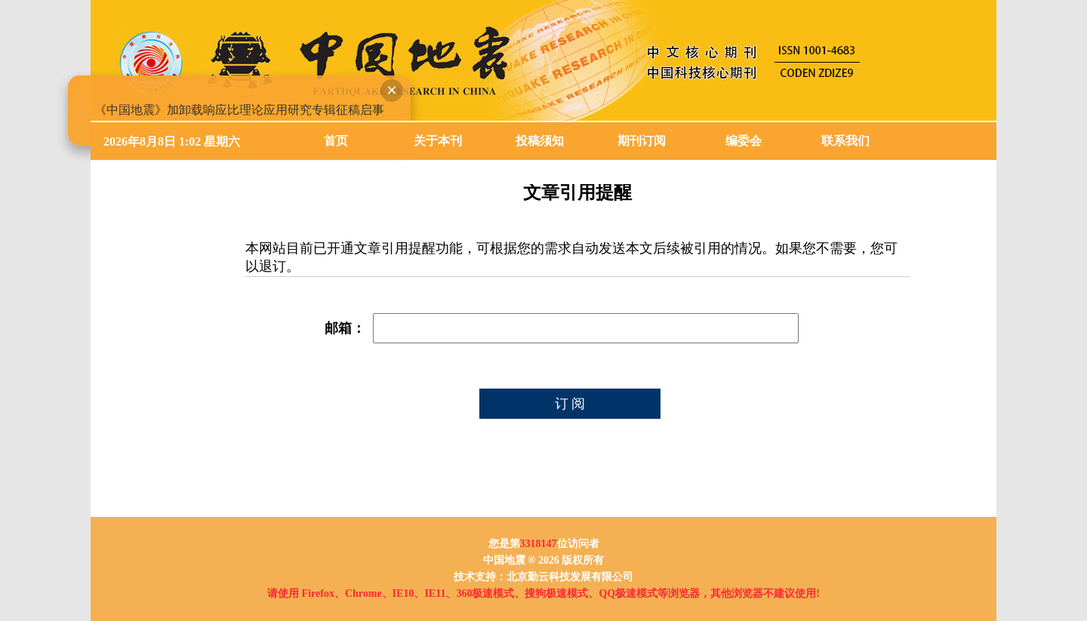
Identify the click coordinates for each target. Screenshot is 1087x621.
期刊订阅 (641, 140)
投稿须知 (540, 140)
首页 (336, 140)
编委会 (743, 140)
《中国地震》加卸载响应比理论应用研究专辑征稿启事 (238, 108)
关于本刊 (438, 140)
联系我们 (845, 140)
